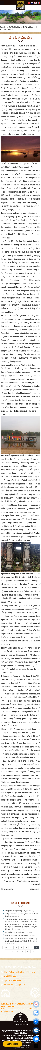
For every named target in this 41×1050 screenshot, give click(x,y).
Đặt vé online (12, 1043)
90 (26, 948)
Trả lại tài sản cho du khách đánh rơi (16, 935)
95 (17, 951)
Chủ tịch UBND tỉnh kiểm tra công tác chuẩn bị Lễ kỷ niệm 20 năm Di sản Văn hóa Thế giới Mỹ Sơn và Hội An (21, 940)
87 (11, 948)
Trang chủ (3, 27)
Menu (2, 3)
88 (16, 948)
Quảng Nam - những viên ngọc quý (15, 910)
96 (22, 951)
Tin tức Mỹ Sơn (28, 27)
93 (7, 951)
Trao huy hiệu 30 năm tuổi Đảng (14, 932)
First (5, 948)
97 (27, 951)
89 (21, 948)
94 (12, 951)
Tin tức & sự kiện (14, 27)
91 (31, 948)
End (33, 951)
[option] (20, 17)
